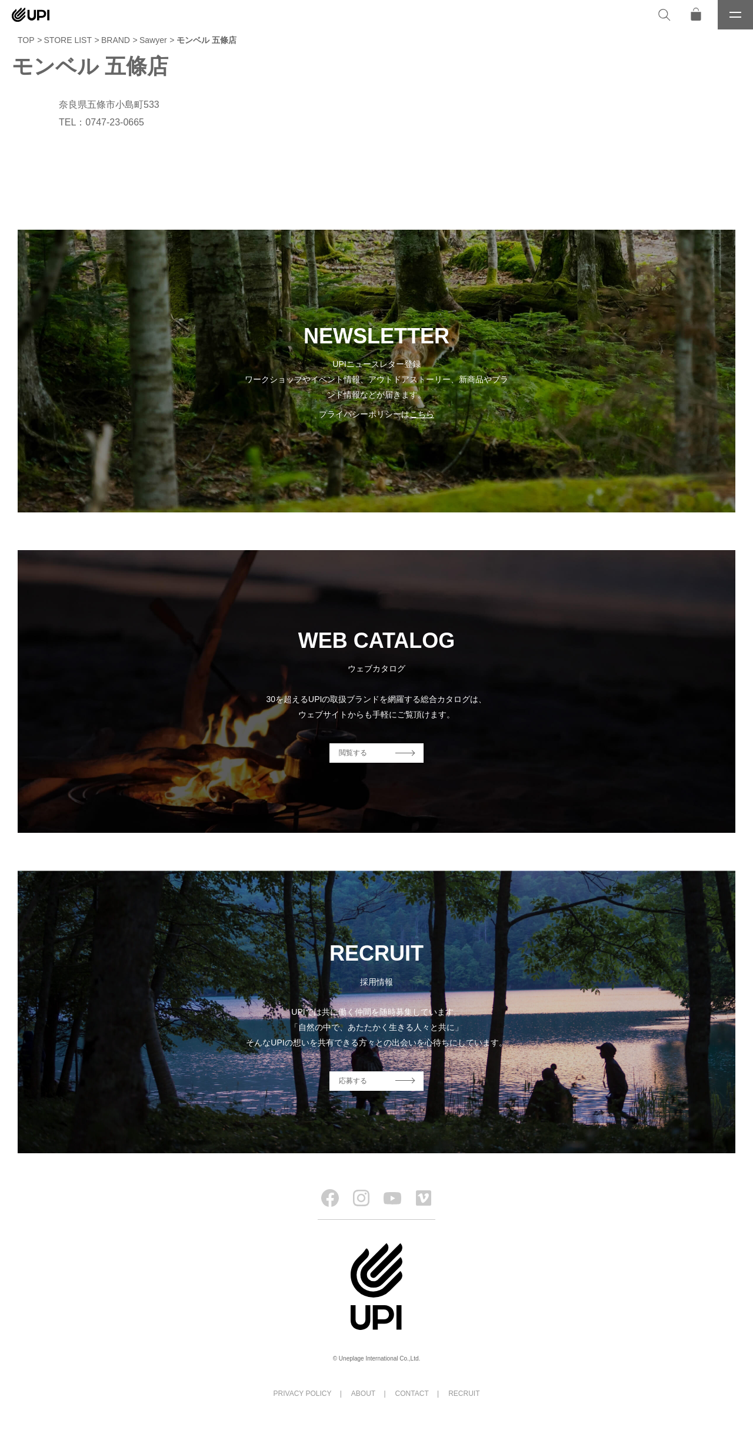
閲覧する (353, 753)
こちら (421, 414)
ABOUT (363, 1393)
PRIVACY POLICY (303, 1393)
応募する (353, 1081)
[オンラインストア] (696, 14)
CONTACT (412, 1393)
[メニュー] (735, 14)
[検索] (664, 14)
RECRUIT (463, 1393)
